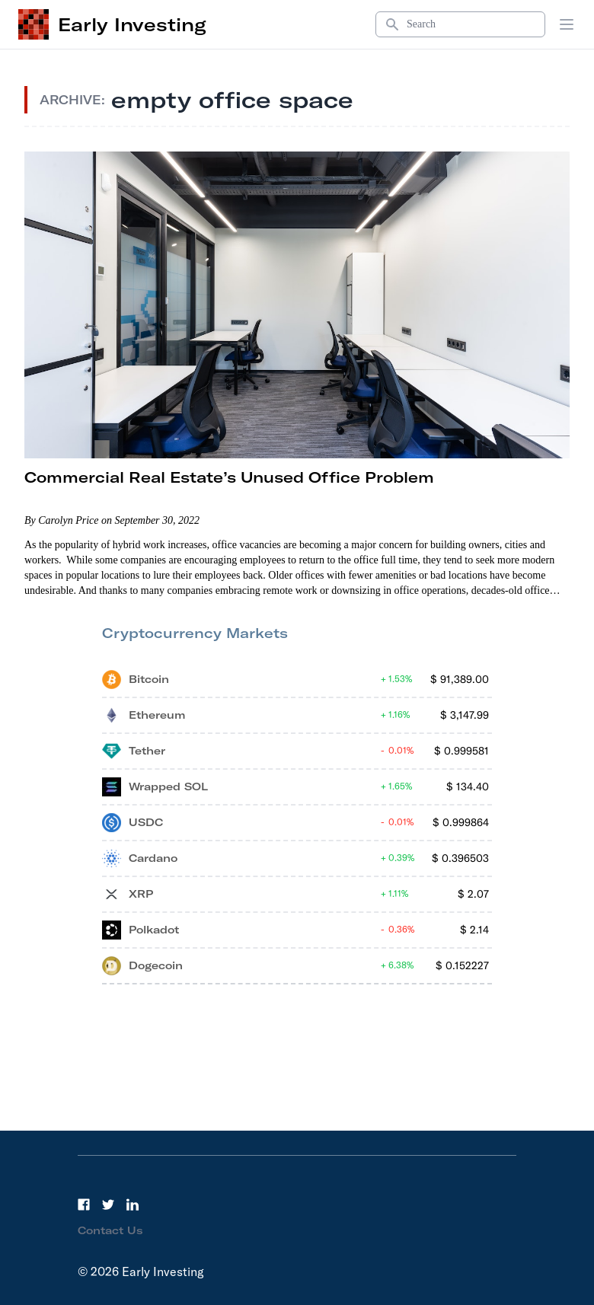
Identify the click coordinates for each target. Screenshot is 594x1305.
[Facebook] (84, 1204)
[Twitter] (108, 1204)
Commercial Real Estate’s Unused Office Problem (229, 477)
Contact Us (110, 1230)
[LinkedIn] (132, 1204)
